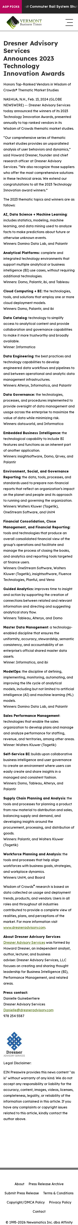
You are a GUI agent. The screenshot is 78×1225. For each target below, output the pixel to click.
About (19, 1184)
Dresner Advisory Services (24, 942)
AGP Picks (10, 7)
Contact (39, 1211)
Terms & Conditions (58, 1193)
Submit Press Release (22, 1193)
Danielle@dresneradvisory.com (28, 1010)
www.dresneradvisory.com (24, 927)
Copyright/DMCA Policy (26, 1202)
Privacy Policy (60, 1202)
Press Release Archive (46, 1184)
